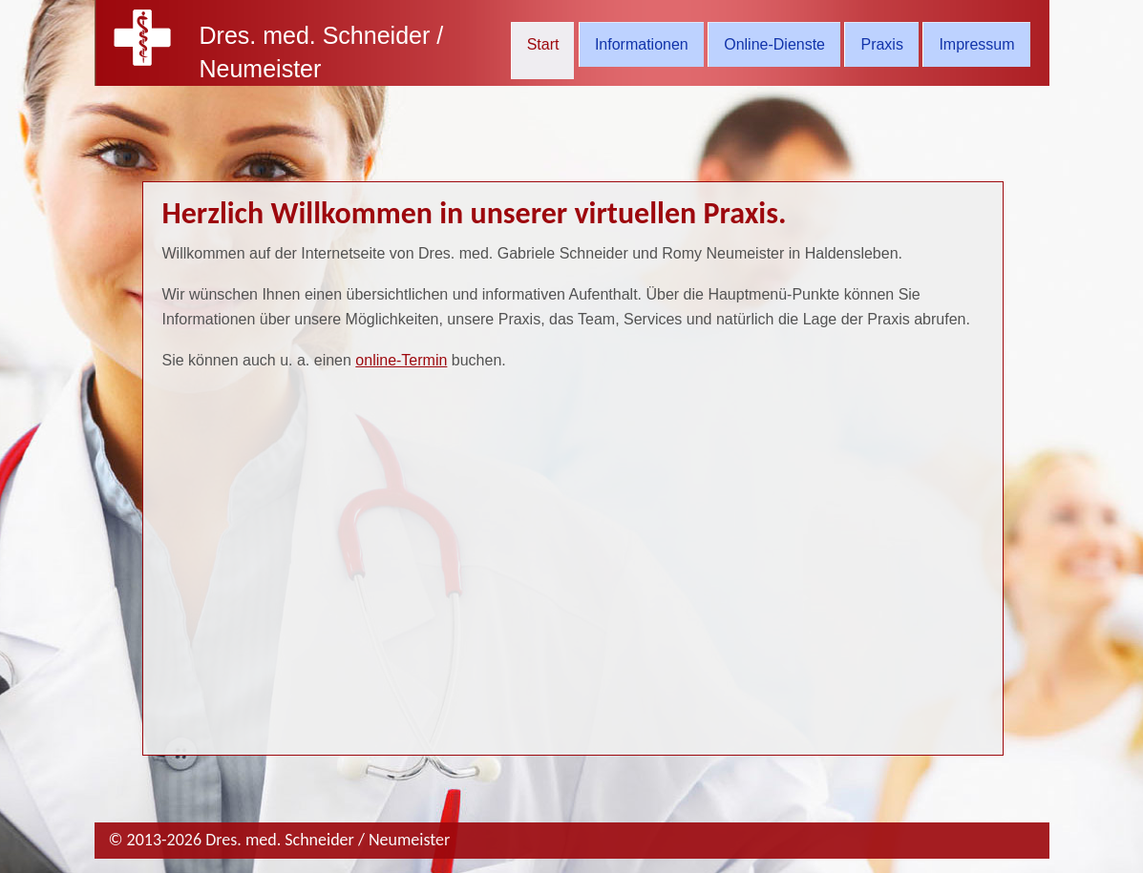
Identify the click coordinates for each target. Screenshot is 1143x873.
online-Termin (401, 360)
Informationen (641, 44)
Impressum (976, 44)
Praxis (881, 44)
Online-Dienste (774, 44)
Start (543, 44)
